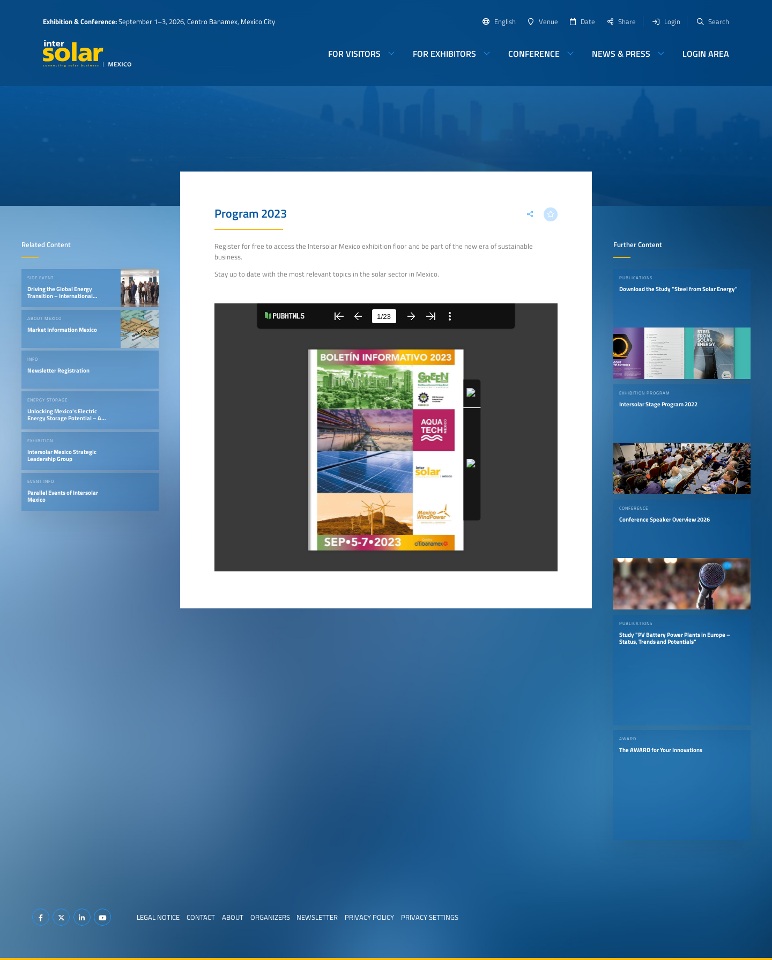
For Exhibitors (444, 53)
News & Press (621, 53)
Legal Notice (158, 917)
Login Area (705, 53)
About (232, 917)
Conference (534, 53)
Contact (201, 917)
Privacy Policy (369, 917)
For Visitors (354, 53)
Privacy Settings (429, 917)
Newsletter (317, 917)
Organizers (270, 917)
